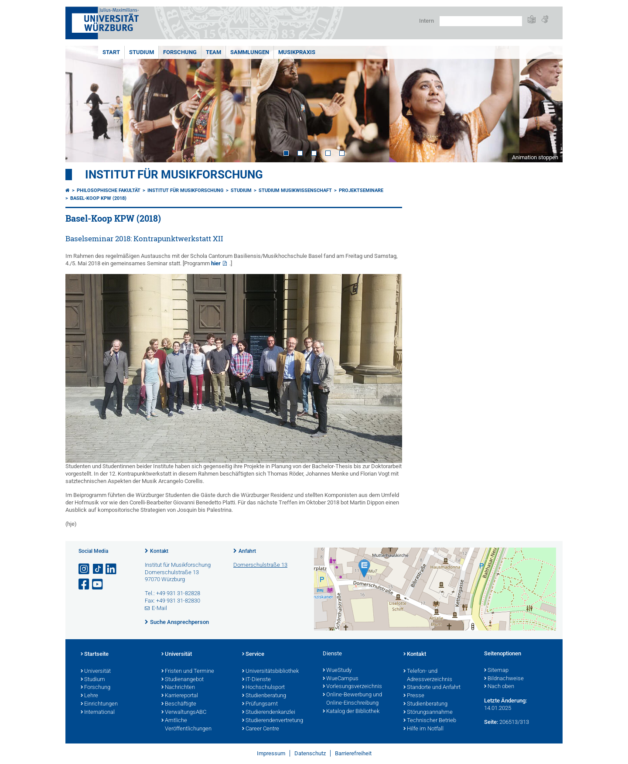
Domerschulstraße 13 (260, 565)
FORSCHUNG (180, 52)
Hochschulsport (263, 688)
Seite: (491, 722)
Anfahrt (247, 551)
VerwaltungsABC (183, 712)
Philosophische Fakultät (108, 190)
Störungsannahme (428, 712)
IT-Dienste (256, 680)
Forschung (95, 688)
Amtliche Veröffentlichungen (186, 725)
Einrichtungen (99, 704)
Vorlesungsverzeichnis (352, 687)
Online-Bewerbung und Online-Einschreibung (352, 699)
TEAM (213, 52)
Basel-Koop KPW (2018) (98, 198)
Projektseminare (361, 190)
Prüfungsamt (260, 704)
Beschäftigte (178, 704)
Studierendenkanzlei (268, 712)
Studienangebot (182, 680)
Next (547, 104)
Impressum (271, 753)
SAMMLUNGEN (249, 52)
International (98, 712)
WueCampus (340, 679)
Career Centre (260, 729)
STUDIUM (141, 52)
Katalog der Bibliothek (351, 712)
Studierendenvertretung (272, 721)
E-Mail (159, 608)
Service (253, 654)
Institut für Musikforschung (174, 174)
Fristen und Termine (187, 671)
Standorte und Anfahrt (432, 688)
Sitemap (496, 671)
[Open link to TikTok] (98, 569)
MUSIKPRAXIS (296, 52)
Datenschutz (310, 753)
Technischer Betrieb (429, 721)
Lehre (89, 696)
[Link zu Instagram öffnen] (84, 569)
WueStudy (337, 671)
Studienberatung (264, 696)
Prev (81, 104)
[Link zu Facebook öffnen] (84, 584)
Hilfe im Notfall (423, 729)
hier (216, 263)
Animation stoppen (535, 157)
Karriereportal (179, 696)
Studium (93, 680)
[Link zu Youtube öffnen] (98, 584)
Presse (413, 696)
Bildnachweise (504, 679)
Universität (96, 671)
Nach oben (499, 687)
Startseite (95, 654)
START (111, 52)
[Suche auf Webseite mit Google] (481, 21)
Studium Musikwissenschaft (295, 190)
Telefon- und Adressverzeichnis (427, 676)
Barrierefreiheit (353, 753)
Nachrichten (178, 688)
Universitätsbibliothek (270, 671)
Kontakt (159, 551)
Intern (426, 20)
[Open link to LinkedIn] (112, 569)
